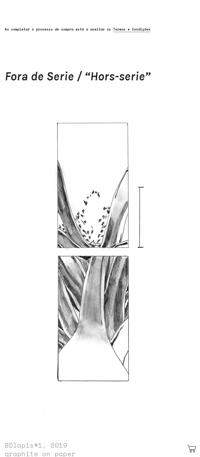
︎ (192, 449)
